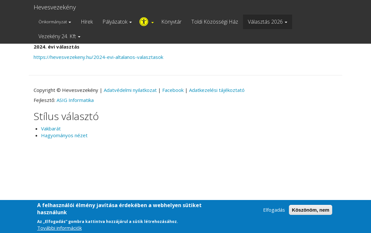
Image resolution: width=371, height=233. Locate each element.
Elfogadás (274, 212)
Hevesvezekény (55, 7)
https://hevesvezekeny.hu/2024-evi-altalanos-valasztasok (98, 57)
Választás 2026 (267, 21)
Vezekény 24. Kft (59, 36)
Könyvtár (171, 21)
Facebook (173, 90)
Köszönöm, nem (310, 213)
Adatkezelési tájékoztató (217, 90)
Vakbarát (51, 128)
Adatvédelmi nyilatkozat (130, 90)
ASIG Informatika (75, 100)
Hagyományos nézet (64, 135)
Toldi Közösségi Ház (214, 21)
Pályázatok (117, 21)
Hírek (87, 21)
